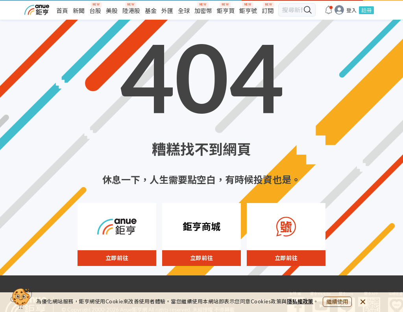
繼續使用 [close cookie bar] (337, 301)
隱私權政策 (300, 301)
